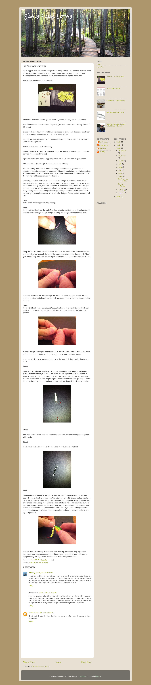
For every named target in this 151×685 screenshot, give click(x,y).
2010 (119, 197)
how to (31, 562)
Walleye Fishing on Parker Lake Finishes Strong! (115, 125)
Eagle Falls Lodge (48, 16)
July (120, 164)
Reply (31, 586)
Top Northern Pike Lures (115, 112)
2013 (119, 142)
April (120, 173)
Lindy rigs (37, 562)
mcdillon (32, 613)
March (121, 176)
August (121, 161)
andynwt (83, 676)
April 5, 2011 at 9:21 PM (44, 573)
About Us (100, 67)
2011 (119, 148)
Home (58, 662)
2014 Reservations (113, 88)
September (122, 156)
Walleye (45, 562)
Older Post (86, 662)
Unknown (102, 148)
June (120, 167)
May (120, 170)
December (122, 151)
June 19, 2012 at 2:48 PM (45, 613)
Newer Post (29, 662)
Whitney (32, 573)
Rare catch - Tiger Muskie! (115, 100)
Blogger (98, 676)
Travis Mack (103, 145)
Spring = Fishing (121, 185)
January (122, 193)
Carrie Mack (103, 142)
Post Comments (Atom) (41, 667)
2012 (119, 145)
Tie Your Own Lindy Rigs (115, 76)
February (122, 190)
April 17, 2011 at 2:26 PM (47, 593)
